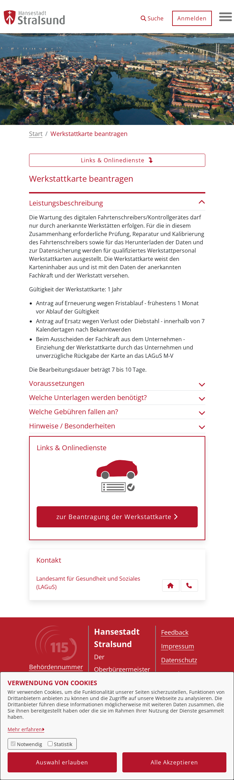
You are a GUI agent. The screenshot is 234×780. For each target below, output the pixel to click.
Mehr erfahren (25, 729)
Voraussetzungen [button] (117, 383)
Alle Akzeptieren (174, 762)
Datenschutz (179, 660)
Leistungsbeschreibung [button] (117, 203)
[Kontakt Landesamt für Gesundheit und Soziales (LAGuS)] (170, 585)
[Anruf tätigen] (189, 585)
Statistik (63, 744)
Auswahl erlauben (62, 762)
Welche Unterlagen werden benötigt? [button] (117, 397)
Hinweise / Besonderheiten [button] (117, 426)
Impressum (177, 646)
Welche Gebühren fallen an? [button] (117, 412)
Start (36, 133)
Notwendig (29, 744)
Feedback (174, 632)
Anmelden (191, 18)
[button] (151, 15)
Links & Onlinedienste (117, 160)
